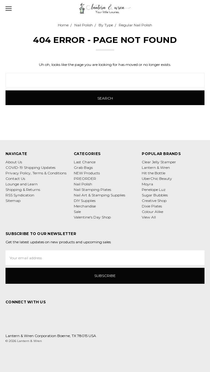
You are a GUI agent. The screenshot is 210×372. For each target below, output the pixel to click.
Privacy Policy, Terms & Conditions (36, 173)
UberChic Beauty (157, 178)
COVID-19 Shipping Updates (30, 167)
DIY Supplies (85, 200)
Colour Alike (152, 211)
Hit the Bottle (153, 173)
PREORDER (85, 178)
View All (149, 217)
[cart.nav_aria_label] (203, 8)
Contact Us (15, 178)
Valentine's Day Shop (92, 217)
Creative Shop (154, 200)
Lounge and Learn (22, 184)
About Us (14, 162)
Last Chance (85, 162)
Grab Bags (83, 167)
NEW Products (87, 173)
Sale (77, 211)
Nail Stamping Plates (92, 189)
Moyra (147, 184)
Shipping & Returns (23, 189)
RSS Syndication (20, 195)
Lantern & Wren (156, 167)
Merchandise (85, 206)
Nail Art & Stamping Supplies (99, 195)
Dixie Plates (152, 206)
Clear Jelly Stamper (159, 162)
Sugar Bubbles (155, 195)
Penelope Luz (154, 189)
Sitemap (13, 200)
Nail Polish (83, 184)
